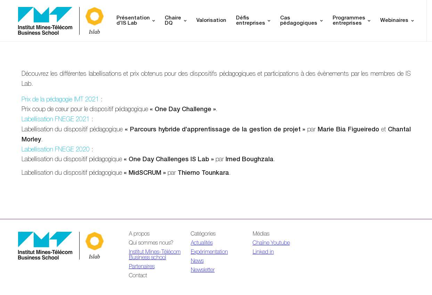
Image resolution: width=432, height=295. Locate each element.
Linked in (263, 252)
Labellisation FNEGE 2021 (56, 120)
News (197, 261)
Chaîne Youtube (271, 243)
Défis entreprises (250, 21)
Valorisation (211, 20)
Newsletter (203, 270)
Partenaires (142, 267)
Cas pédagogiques (298, 21)
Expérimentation (209, 252)
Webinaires (394, 20)
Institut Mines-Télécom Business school (155, 255)
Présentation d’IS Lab (133, 21)
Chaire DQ (173, 21)
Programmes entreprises (349, 21)
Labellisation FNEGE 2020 (56, 150)
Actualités (202, 243)
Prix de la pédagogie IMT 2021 (60, 100)
